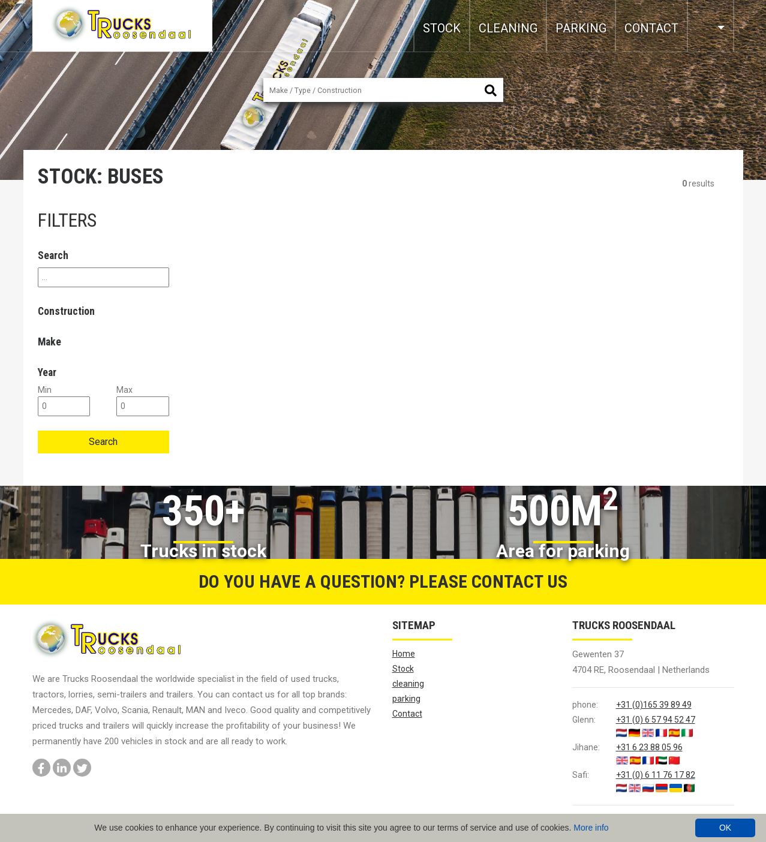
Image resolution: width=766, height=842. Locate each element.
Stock (442, 28)
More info (590, 827)
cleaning (508, 28)
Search (103, 441)
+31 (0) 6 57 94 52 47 (655, 719)
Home (403, 653)
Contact (651, 28)
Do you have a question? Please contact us (383, 581)
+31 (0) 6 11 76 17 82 (655, 775)
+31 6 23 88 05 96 (649, 747)
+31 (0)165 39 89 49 (654, 704)
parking (580, 28)
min (45, 390)
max (124, 390)
